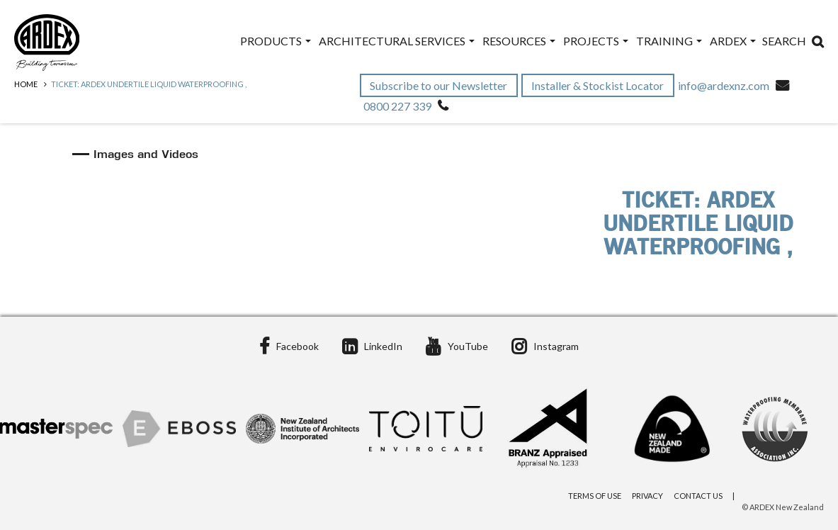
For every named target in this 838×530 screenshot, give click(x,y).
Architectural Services (397, 40)
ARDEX (733, 40)
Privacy (647, 495)
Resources (518, 40)
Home (26, 84)
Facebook (289, 346)
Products (275, 40)
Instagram (545, 346)
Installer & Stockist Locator (598, 85)
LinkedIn (372, 346)
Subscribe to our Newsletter (439, 85)
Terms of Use (594, 495)
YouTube (457, 346)
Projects (595, 40)
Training (669, 40)
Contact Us (698, 495)
